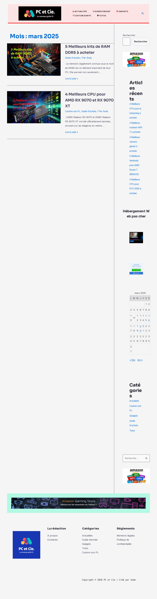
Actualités (134, 408)
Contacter (52, 547)
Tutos (132, 438)
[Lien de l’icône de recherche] (143, 13)
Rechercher (129, 35)
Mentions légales (126, 543)
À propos (52, 543)
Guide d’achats (90, 547)
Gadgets (133, 423)
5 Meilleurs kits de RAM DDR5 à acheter (89, 49)
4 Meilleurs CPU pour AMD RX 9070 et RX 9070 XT (89, 100)
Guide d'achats (73, 57)
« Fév (133, 363)
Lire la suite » (72, 78)
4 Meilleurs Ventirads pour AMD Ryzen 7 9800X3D (135, 169)
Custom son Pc (73, 111)
